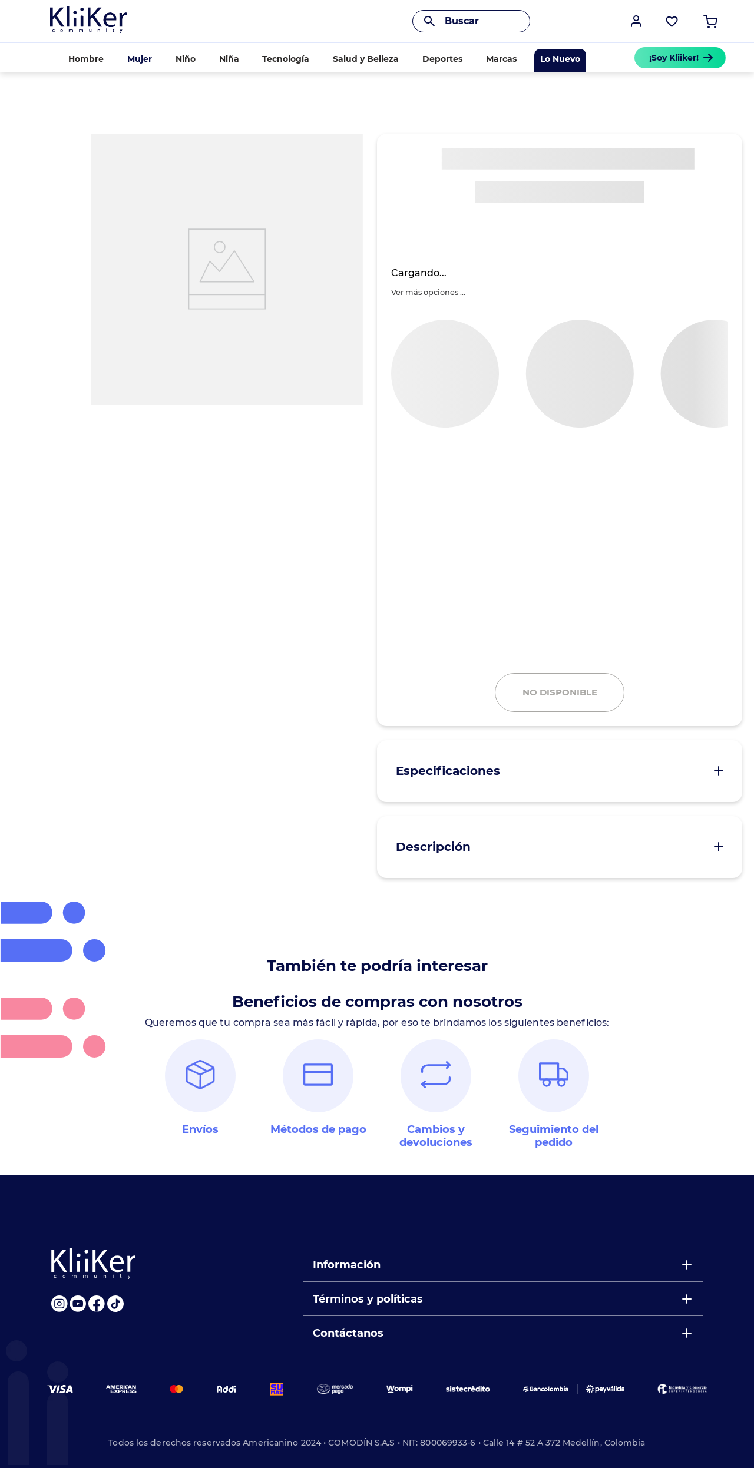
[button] (636, 21)
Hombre (86, 59)
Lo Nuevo (560, 59)
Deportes (442, 59)
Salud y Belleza (366, 59)
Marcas (501, 59)
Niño (186, 59)
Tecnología (285, 59)
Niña (229, 59)
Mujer (139, 59)
